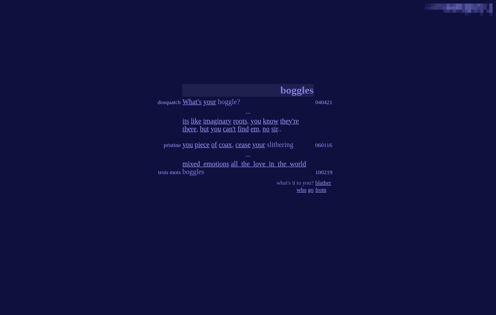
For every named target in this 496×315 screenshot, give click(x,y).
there (190, 129)
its (186, 121)
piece (202, 144)
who (301, 189)
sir (274, 129)
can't (229, 129)
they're (289, 121)
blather (323, 182)
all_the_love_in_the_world (268, 164)
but (204, 129)
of (214, 144)
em (254, 129)
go (311, 189)
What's (192, 101)
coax (225, 144)
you (256, 121)
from (321, 189)
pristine (172, 145)
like (196, 121)
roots (240, 121)
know (271, 121)
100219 (324, 172)
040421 (324, 102)
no (266, 129)
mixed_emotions (206, 164)
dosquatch (169, 102)
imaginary (217, 121)
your (209, 101)
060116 (324, 145)
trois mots (169, 172)
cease (243, 144)
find (243, 129)
